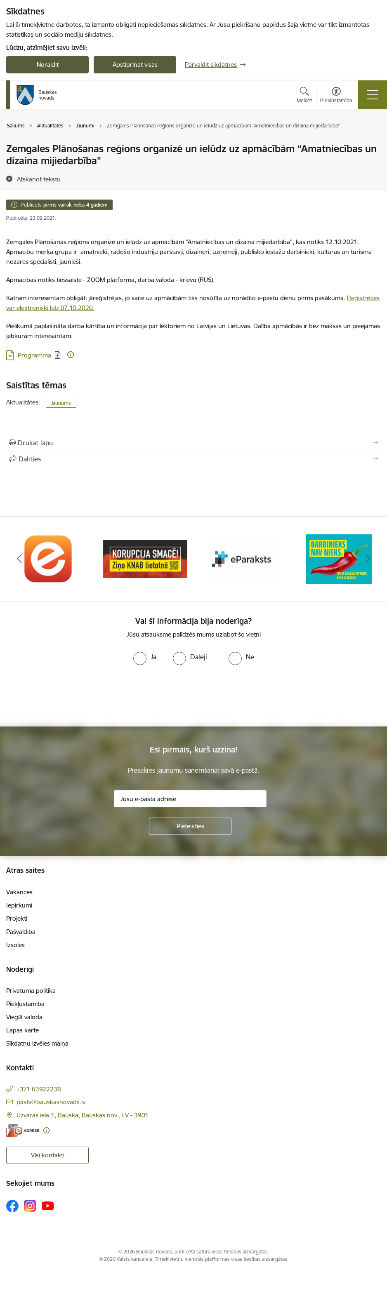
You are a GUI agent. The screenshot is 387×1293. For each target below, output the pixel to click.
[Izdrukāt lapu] (193, 443)
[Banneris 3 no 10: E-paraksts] (242, 558)
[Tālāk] (367, 559)
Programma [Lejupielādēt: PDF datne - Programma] (34, 355)
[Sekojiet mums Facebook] (12, 1206)
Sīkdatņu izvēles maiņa (37, 1043)
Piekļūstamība (25, 1004)
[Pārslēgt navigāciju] (372, 94)
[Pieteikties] (190, 826)
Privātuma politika (31, 990)
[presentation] (69, 696)
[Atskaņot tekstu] (39, 179)
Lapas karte (22, 1030)
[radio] (144, 657)
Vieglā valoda (24, 1017)
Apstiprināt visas (135, 64)
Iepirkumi (19, 905)
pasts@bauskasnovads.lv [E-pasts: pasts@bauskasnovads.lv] (51, 1102)
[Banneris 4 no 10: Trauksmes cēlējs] (339, 558)
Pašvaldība (20, 932)
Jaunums (61, 403)
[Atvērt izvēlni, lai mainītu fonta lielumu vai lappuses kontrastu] (336, 96)
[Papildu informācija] (70, 354)
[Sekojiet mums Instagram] (30, 1206)
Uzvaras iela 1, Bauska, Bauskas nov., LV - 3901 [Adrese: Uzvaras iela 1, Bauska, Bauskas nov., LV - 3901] (83, 1115)
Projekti (16, 918)
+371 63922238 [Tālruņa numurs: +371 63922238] (39, 1089)
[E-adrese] (22, 1130)
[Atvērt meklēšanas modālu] (304, 96)
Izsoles (15, 945)
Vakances (19, 892)
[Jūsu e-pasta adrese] (190, 798)
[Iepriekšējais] (19, 559)
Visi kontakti (47, 1155)
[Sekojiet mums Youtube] (48, 1206)
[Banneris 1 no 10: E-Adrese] (48, 558)
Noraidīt (48, 64)
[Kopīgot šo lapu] (193, 459)
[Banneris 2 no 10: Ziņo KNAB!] (145, 558)
